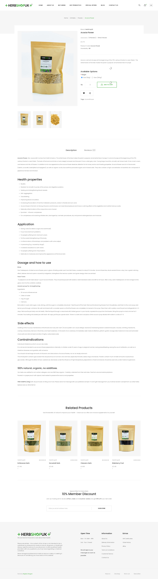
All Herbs (73, 18)
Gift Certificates (128, 538)
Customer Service (107, 554)
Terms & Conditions (108, 550)
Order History (127, 542)
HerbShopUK (89, 29)
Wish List (127, 574)
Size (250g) (97, 77)
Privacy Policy (106, 546)
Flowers (80, 18)
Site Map (117, 574)
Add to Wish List (84, 93)
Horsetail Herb (54, 463)
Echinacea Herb (24, 463)
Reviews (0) (89, 150)
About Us (104, 538)
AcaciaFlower (89, 99)
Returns (107, 574)
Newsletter (137, 574)
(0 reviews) (92, 37)
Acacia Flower (89, 18)
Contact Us (105, 557)
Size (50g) (85, 77)
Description (71, 150)
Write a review (102, 37)
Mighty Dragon (27, 574)
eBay (124, 546)
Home (66, 18)
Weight (84, 75)
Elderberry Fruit (118, 463)
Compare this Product (90, 93)
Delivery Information (108, 542)
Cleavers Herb (86, 463)
